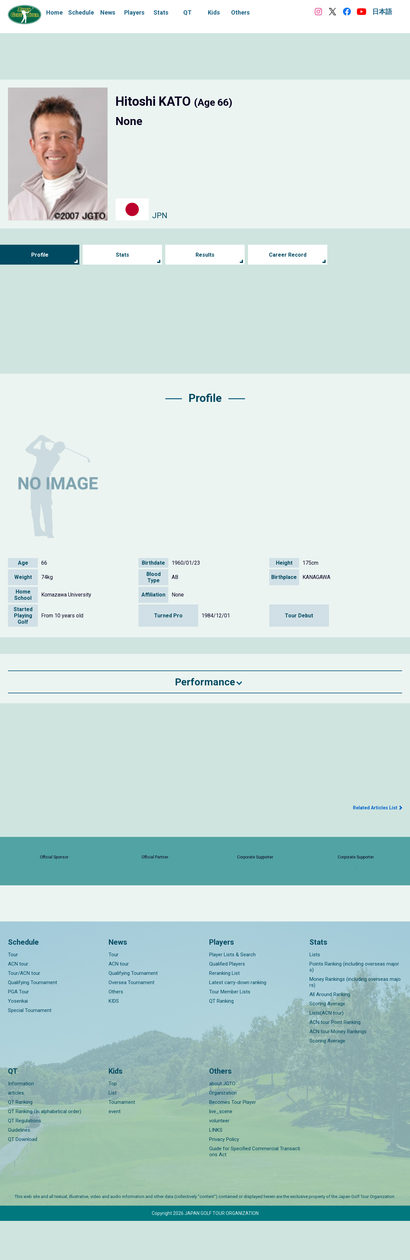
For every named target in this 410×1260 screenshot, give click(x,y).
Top (113, 1123)
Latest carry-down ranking (237, 1022)
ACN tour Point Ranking (335, 1061)
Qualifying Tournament (32, 1022)
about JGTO (222, 1123)
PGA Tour (18, 1031)
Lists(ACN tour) (326, 1052)
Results (205, 254)
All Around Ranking (329, 1034)
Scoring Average (327, 1043)
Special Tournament (29, 1049)
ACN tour (18, 1003)
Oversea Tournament (131, 1022)
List (113, 1132)
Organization (223, 1132)
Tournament (122, 1141)
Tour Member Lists (229, 1031)
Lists (314, 994)
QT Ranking (221, 1040)
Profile (40, 254)
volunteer (219, 1160)
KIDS (114, 1040)
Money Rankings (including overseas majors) (355, 1021)
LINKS (215, 1169)
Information (21, 1123)
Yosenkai (18, 1040)
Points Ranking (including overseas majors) (354, 1006)
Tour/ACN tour (24, 1012)
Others (116, 1031)
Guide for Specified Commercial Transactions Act (254, 1191)
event (115, 1151)
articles (16, 1132)
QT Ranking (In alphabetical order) (44, 1151)
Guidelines (19, 1169)
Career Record (288, 254)
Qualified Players (227, 1003)
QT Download (22, 1178)
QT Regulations (24, 1160)
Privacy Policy (224, 1178)
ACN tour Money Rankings (338, 1071)
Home (54, 12)
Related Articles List (375, 807)
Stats (122, 254)
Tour (13, 994)
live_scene (220, 1151)
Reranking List (224, 1012)
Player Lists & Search (232, 994)
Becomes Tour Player (232, 1141)
